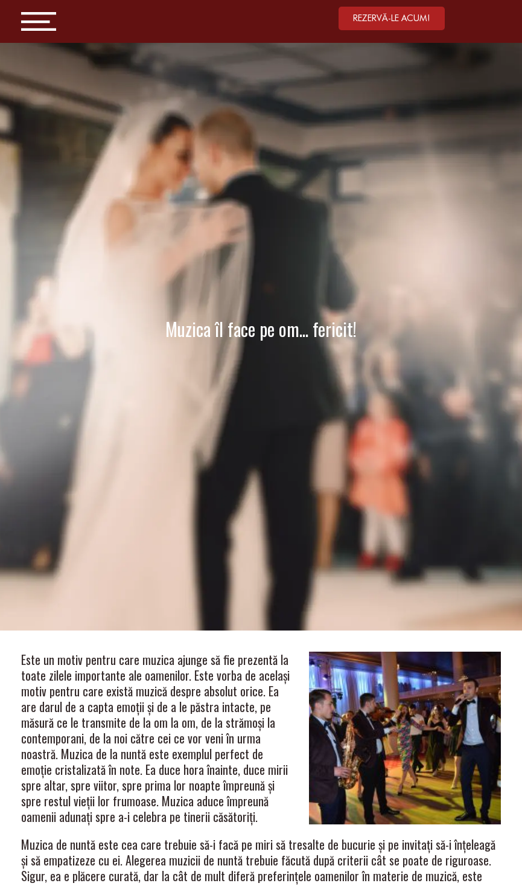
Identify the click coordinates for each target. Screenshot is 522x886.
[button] (392, 18)
